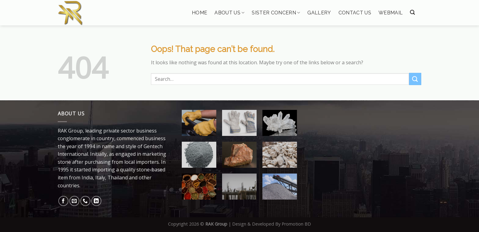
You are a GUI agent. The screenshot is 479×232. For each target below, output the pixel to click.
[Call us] (85, 201)
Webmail (390, 12)
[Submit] (415, 79)
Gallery (319, 12)
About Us (229, 13)
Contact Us (354, 12)
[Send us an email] (74, 201)
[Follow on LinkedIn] (96, 201)
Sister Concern (276, 13)
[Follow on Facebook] (63, 201)
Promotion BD (296, 224)
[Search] (412, 12)
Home (199, 12)
